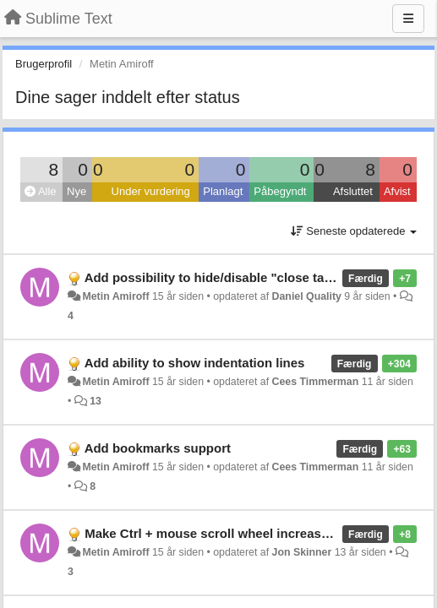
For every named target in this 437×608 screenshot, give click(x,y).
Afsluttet (353, 191)
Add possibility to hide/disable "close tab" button (233, 277)
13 (95, 401)
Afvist (397, 191)
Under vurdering (151, 191)
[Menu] (408, 18)
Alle (41, 191)
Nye (76, 191)
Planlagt (223, 191)
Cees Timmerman (315, 382)
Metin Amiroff (115, 296)
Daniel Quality (306, 296)
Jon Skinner (302, 552)
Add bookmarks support (158, 448)
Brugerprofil (43, 63)
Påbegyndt (280, 191)
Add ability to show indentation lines (195, 363)
